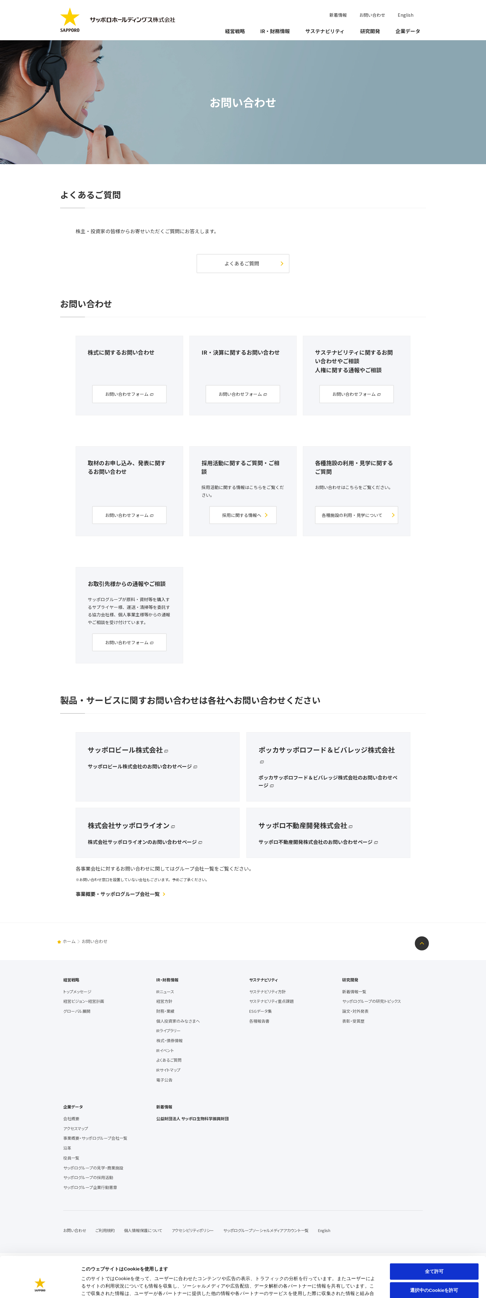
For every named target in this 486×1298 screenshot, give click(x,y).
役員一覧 (71, 1158)
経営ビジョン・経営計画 (83, 1001)
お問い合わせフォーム (126, 394)
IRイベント (165, 1050)
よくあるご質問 (241, 263)
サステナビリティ (325, 31)
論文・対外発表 (355, 1011)
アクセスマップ (75, 1128)
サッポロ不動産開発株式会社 (302, 825)
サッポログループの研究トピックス (371, 1001)
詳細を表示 (299, 1285)
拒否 (434, 1273)
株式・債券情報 (169, 1040)
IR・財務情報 (275, 31)
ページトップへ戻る (422, 943)
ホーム (69, 941)
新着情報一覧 (354, 991)
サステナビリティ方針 (267, 991)
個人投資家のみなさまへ (178, 1021)
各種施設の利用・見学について (352, 515)
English (405, 15)
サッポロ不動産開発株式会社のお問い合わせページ (315, 842)
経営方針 (164, 1001)
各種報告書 (259, 1021)
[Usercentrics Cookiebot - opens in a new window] (40, 1286)
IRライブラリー (168, 1031)
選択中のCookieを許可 (434, 1255)
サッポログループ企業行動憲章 (90, 1187)
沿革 (67, 1148)
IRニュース (165, 991)
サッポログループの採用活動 (88, 1177)
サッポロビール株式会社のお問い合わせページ (140, 766)
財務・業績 (165, 1011)
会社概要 (71, 1118)
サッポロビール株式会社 (125, 749)
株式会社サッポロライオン (129, 825)
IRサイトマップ (168, 1070)
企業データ (407, 31)
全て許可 (434, 1236)
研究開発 (370, 31)
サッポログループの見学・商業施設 (93, 1168)
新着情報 (338, 15)
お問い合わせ (372, 15)
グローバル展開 (77, 1011)
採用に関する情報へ (241, 515)
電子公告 (164, 1080)
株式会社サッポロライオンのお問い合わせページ (142, 842)
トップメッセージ (77, 991)
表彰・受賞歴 (353, 1021)
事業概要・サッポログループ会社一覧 (118, 894)
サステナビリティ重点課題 (271, 1001)
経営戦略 (235, 31)
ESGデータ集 (260, 1011)
